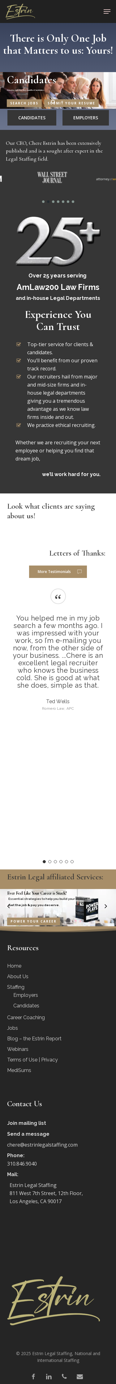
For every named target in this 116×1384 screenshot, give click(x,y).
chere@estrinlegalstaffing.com (42, 1144)
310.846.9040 (22, 1163)
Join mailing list (26, 1123)
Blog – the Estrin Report (34, 1039)
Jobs (12, 1028)
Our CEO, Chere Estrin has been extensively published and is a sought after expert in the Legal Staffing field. (54, 151)
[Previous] (4, 907)
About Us (17, 976)
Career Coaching (26, 1017)
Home (14, 966)
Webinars (17, 1049)
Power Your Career (34, 921)
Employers (25, 995)
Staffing (15, 987)
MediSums (19, 1070)
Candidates (26, 1006)
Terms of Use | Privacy (32, 1060)
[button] (107, 11)
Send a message (28, 1134)
